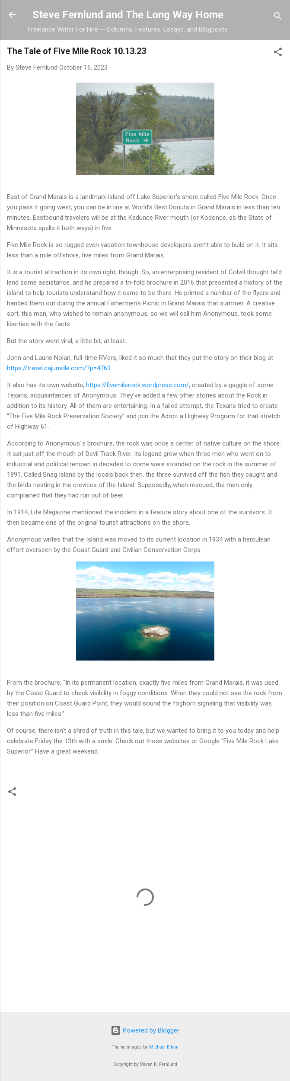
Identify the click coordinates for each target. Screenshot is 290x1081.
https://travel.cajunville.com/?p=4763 (59, 368)
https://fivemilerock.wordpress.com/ (137, 385)
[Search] (278, 17)
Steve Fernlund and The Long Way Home (127, 15)
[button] (278, 53)
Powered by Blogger (145, 1030)
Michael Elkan (163, 1047)
